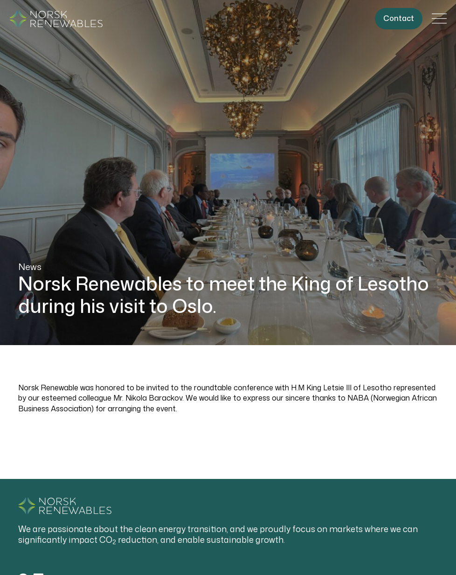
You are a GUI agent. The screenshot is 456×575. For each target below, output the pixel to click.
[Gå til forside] (56, 19)
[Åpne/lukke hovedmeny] (439, 18)
